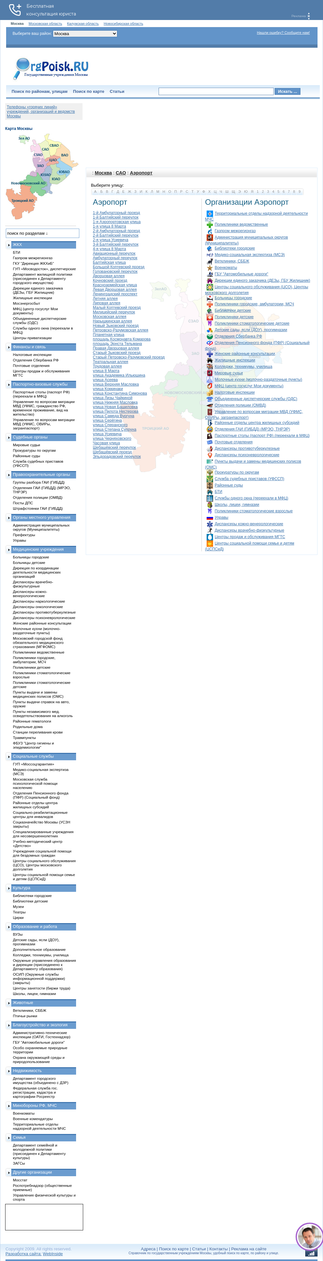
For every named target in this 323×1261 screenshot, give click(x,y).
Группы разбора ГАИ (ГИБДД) (39, 482)
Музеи (18, 906)
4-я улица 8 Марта (109, 249)
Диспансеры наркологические (39, 601)
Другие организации (32, 1172)
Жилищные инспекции (235, 360)
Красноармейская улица (115, 285)
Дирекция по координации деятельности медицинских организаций (37, 572)
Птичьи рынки (25, 1016)
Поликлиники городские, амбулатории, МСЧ (254, 304)
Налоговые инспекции (235, 392)
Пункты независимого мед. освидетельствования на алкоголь (43, 713)
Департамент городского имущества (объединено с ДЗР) (40, 1080)
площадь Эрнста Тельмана (117, 343)
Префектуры (24, 535)
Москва (103, 172)
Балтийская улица (109, 262)
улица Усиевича (107, 434)
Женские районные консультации (245, 353)
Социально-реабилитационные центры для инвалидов (40, 814)
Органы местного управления (41, 517)
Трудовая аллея (107, 366)
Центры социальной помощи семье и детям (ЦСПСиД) (44, 876)
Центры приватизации (32, 338)
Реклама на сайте (248, 1248)
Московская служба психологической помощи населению (35, 783)
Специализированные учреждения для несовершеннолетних (43, 834)
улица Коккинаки (108, 389)
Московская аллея (109, 316)
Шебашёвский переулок (114, 447)
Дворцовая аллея (109, 276)
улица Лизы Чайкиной (112, 398)
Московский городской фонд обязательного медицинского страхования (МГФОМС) (38, 642)
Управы (221, 517)
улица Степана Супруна (114, 429)
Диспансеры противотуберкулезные (247, 448)
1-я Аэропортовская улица (117, 222)
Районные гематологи (32, 721)
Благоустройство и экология (40, 1024)
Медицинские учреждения (38, 549)
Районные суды (229, 485)
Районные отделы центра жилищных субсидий (257, 422)
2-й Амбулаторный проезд (116, 231)
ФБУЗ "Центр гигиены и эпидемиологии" (33, 745)
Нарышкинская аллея (112, 321)
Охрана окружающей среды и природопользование (38, 1059)
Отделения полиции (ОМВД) (240, 405)
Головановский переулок (115, 271)
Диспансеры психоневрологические (247, 455)
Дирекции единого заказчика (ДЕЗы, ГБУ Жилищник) (262, 280)
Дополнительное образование (39, 949)
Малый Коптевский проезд (117, 307)
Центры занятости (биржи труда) (41, 988)
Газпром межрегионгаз (235, 231)
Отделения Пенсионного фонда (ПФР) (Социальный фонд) (40, 795)
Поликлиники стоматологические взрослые (254, 511)
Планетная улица (108, 334)
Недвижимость (27, 1070)
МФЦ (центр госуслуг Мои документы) (249, 386)
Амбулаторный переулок (115, 258)
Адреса (148, 1248)
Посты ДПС (23, 503)
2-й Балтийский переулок (115, 235)
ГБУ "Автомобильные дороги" (241, 274)
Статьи (117, 91)
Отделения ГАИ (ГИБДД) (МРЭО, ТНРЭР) (252, 429)
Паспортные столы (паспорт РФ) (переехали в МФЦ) (262, 435)
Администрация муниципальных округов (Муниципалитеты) (41, 527)
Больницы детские (29, 562)
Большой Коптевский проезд (118, 267)
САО (121, 172)
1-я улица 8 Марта (109, 226)
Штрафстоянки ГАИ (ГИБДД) (38, 508)
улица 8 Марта (106, 371)
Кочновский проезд (110, 280)
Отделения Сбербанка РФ (238, 336)
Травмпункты (24, 737)
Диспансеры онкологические (38, 607)
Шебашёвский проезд (112, 452)
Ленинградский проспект (115, 294)
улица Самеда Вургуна (113, 416)
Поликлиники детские (234, 317)
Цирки (18, 917)
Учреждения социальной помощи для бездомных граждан (42, 853)
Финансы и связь (29, 346)
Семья (19, 1137)
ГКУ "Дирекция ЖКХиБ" (33, 263)
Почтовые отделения (234, 442)
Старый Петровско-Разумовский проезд (129, 357)
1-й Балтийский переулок (115, 217)
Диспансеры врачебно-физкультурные (249, 530)
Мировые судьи (229, 373)
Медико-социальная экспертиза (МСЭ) (250, 254)
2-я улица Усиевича (110, 240)
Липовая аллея (106, 303)
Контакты (219, 1248)
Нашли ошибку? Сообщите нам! (283, 32)
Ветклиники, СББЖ (232, 261)
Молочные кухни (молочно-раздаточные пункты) (258, 379)
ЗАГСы (19, 1163)
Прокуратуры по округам (237, 472)
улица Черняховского (112, 438)
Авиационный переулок (114, 253)
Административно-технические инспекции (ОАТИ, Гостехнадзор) (42, 1034)
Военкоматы (226, 267)
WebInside (53, 1253)
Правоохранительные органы (41, 474)
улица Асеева (105, 380)
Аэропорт (141, 172)
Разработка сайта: (23, 1253)
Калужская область (83, 23)
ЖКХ (17, 244)
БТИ (218, 491)
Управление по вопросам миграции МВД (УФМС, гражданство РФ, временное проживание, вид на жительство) (43, 407)
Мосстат (20, 1180)
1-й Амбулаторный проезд (116, 213)
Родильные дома (28, 726)
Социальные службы (33, 756)
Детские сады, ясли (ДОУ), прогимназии (251, 330)
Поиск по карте (88, 91)
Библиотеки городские (235, 248)
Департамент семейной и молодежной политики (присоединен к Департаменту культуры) (39, 1151)
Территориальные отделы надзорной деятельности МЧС (39, 1126)
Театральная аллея (110, 362)
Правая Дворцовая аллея (116, 348)
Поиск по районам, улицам (39, 91)
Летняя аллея (105, 298)
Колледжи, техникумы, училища (243, 366)
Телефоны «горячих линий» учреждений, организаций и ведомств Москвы (41, 111)
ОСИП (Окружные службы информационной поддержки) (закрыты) (39, 978)
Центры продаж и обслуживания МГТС (250, 537)
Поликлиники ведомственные (241, 224)
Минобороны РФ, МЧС (35, 1105)
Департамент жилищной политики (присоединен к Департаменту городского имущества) (42, 278)
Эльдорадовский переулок (117, 456)
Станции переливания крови (38, 732)
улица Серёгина (107, 420)
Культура (21, 887)
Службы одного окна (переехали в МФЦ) (251, 498)
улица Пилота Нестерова (115, 411)
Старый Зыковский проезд (117, 352)
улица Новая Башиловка (115, 407)
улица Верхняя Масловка (116, 384)
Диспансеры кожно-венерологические (249, 524)
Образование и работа (35, 926)
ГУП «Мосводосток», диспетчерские (44, 269)
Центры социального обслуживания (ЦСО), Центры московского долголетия (44, 865)
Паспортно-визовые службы (40, 384)
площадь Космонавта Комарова (122, 339)
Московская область (45, 23)
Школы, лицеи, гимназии (237, 504)
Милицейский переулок (114, 312)
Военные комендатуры (33, 1119)
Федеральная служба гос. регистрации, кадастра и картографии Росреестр (35, 1092)
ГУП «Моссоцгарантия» (33, 764)
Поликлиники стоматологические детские (252, 323)
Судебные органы (30, 437)
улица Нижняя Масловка (115, 402)
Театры (19, 912)
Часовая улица (106, 443)
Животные (23, 1002)
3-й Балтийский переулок (115, 244)
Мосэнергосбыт (26, 303)
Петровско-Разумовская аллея (120, 330)
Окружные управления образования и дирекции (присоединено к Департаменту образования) (44, 964)
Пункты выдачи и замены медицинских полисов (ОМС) (38, 694)
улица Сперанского (110, 425)
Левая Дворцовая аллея (115, 289)
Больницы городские (233, 298)
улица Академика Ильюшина (119, 375)
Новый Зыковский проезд (116, 325)
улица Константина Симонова (120, 393)
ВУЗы (18, 934)
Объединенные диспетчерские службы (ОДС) (256, 399)
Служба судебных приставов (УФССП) (249, 479)
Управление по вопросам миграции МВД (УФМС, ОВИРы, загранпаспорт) (43, 424)
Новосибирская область (123, 23)
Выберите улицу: (107, 185)
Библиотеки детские (233, 310)
